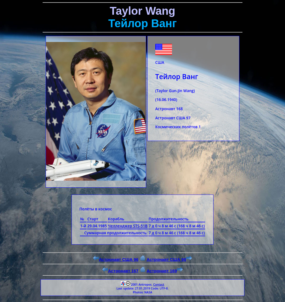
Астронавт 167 (120, 270)
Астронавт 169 (165, 270)
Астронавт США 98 (169, 259)
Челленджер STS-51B (128, 225)
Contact (158, 284)
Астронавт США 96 (115, 259)
